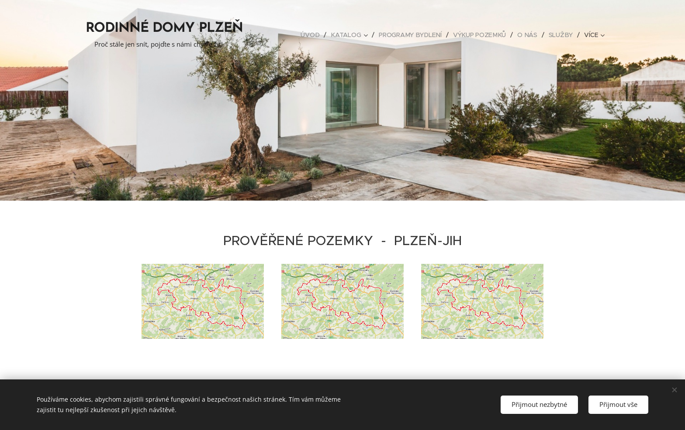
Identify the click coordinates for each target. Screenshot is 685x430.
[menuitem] (314, 35)
